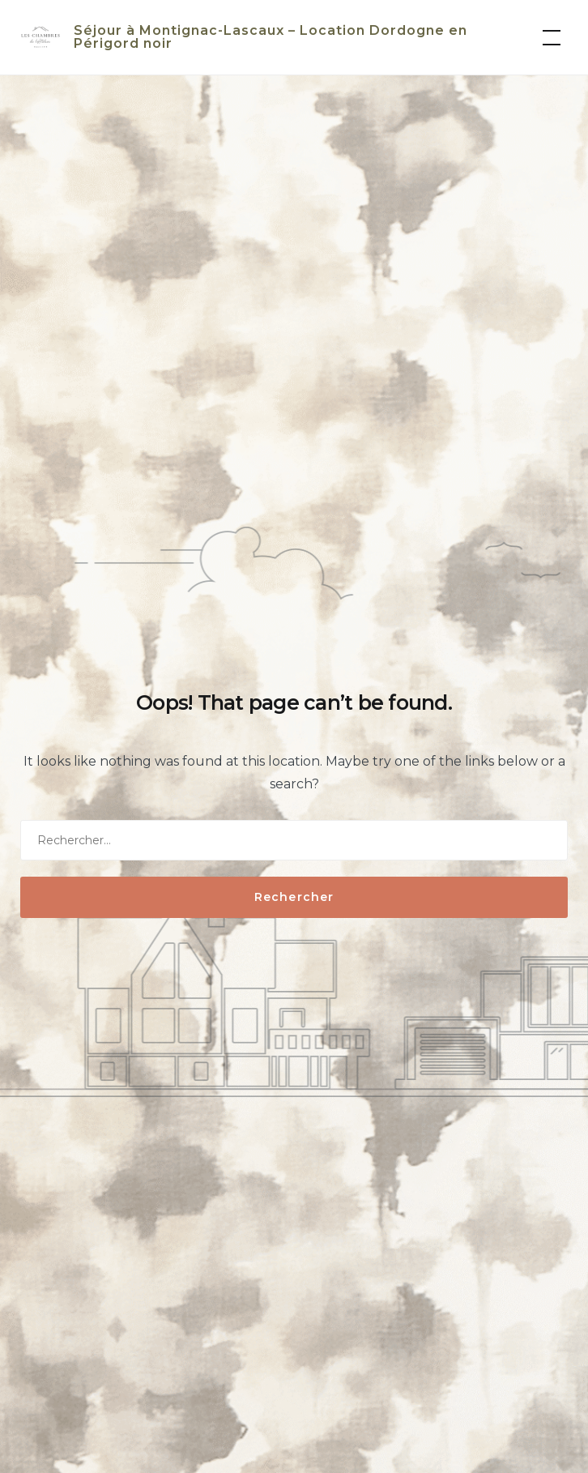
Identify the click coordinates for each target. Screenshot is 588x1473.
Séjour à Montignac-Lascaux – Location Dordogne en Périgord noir (270, 37)
